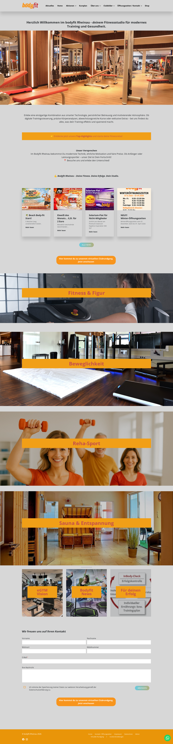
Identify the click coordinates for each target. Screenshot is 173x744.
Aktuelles (50, 6)
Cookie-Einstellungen (116, 737)
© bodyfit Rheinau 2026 (31, 734)
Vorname (26, 638)
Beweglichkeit (86, 363)
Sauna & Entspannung (86, 523)
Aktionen (70, 6)
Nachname (91, 638)
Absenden (142, 688)
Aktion (137, 734)
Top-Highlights (84, 136)
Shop (147, 6)
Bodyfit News (86, 592)
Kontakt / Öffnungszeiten (103, 734)
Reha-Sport (86, 443)
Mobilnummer (93, 647)
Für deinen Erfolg (131, 592)
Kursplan (83, 6)
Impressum (118, 734)
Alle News (86, 245)
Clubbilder (108, 6)
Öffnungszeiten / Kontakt (128, 6)
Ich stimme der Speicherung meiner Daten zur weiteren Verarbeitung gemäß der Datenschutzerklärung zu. (62, 688)
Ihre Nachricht (28, 667)
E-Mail (25, 657)
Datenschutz (128, 734)
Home (60, 6)
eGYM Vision (42, 592)
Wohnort (25, 647)
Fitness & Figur (86, 292)
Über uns (95, 6)
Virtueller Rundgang (97, 737)
